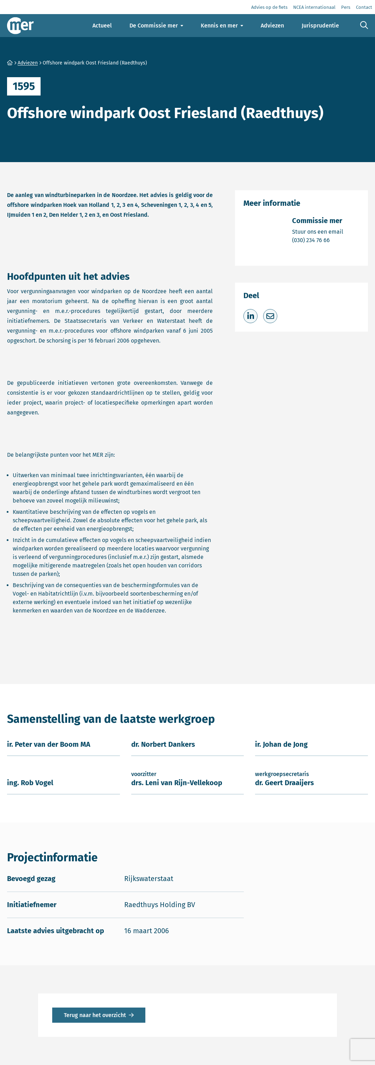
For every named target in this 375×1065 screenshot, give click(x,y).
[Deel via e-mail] (270, 316)
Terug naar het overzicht (95, 1015)
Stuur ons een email (317, 231)
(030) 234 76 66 (317, 240)
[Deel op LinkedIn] (250, 316)
